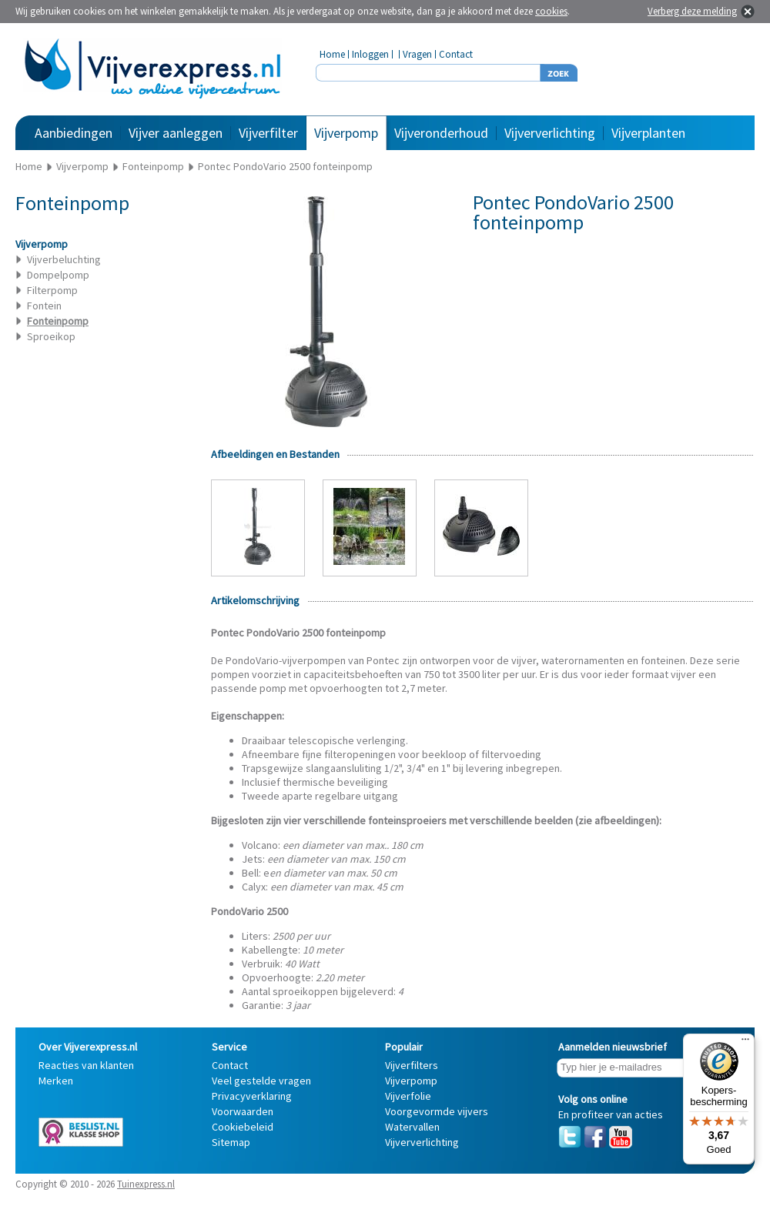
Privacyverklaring (252, 1096)
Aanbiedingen (73, 133)
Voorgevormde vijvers (436, 1111)
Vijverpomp (346, 133)
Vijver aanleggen (176, 133)
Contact (456, 54)
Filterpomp (52, 290)
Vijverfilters (411, 1065)
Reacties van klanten (86, 1065)
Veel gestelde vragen (261, 1080)
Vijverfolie (408, 1096)
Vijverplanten (648, 133)
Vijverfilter (268, 133)
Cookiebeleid (242, 1127)
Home (332, 54)
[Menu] (745, 1043)
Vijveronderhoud (441, 133)
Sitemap (231, 1142)
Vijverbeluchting (64, 259)
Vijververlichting (549, 133)
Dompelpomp (58, 275)
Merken (55, 1080)
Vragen (417, 54)
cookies (551, 11)
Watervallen (412, 1127)
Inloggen (370, 54)
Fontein (44, 305)
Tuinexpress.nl (146, 1184)
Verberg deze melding (692, 11)
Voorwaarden (242, 1111)
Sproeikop (51, 336)
